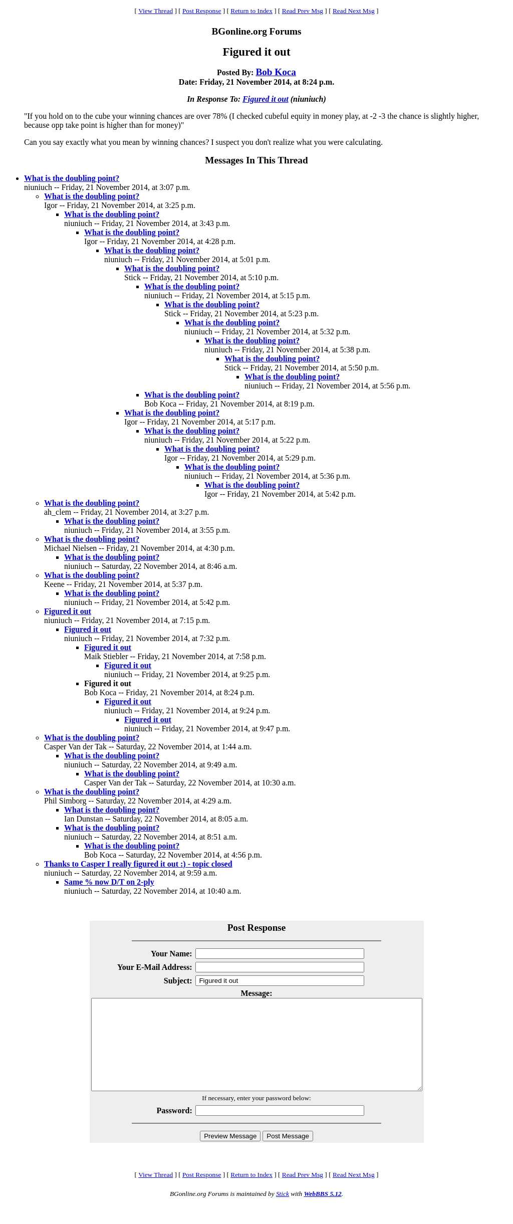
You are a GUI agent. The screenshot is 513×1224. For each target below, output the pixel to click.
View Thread (155, 11)
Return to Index (251, 11)
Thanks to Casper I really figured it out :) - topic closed (138, 864)
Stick (282, 1211)
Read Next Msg (354, 11)
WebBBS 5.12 (322, 1211)
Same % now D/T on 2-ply (109, 882)
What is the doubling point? (71, 178)
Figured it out (265, 99)
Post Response (201, 11)
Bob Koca (275, 72)
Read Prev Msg (302, 11)
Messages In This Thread (256, 160)
